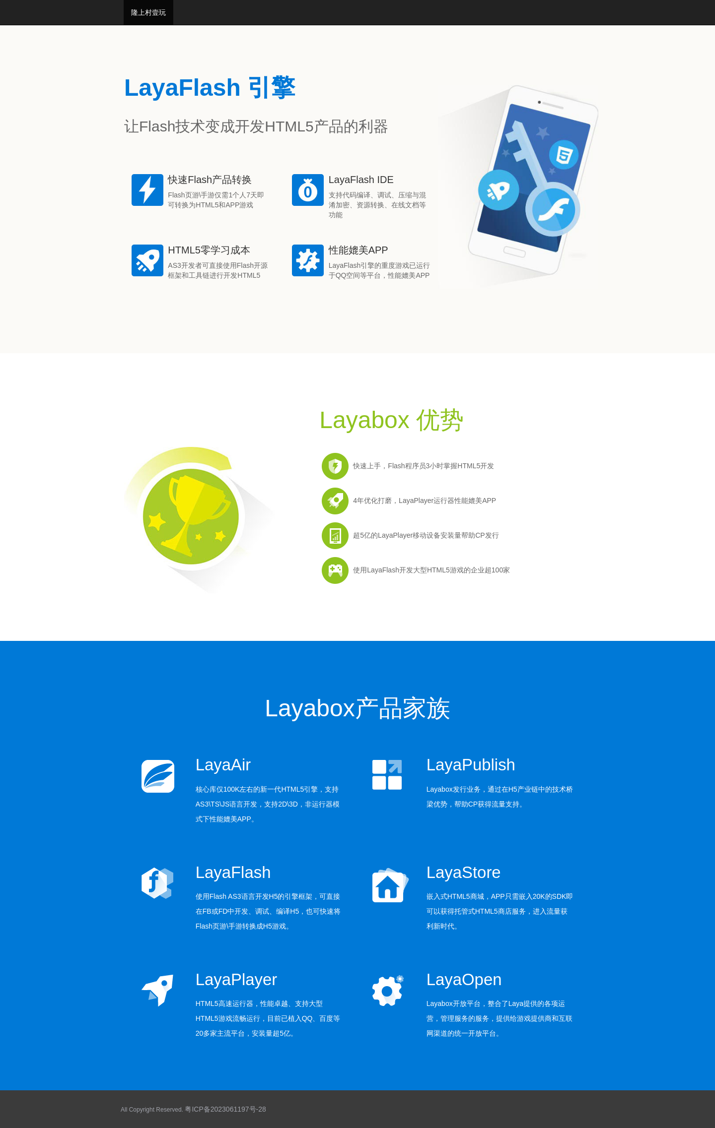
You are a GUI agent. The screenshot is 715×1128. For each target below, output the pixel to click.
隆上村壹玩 (148, 12)
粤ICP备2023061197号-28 (225, 1109)
